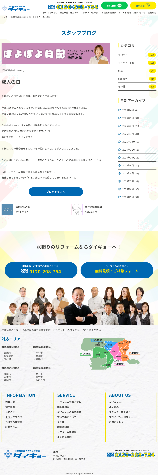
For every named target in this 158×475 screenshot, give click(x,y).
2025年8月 (128, 173)
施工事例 (74, 12)
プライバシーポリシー (121, 417)
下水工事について (66, 417)
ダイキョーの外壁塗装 (69, 412)
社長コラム (11, 427)
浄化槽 (60, 422)
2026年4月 (128, 110)
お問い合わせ (139, 12)
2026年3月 (128, 118)
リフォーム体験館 (66, 432)
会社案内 (152, 12)
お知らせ (10, 412)
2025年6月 (128, 189)
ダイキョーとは (50, 12)
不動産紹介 (63, 407)
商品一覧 (64, 12)
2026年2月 (128, 125)
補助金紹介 (63, 427)
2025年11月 (128, 149)
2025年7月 (128, 181)
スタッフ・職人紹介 (90, 12)
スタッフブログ (13, 417)
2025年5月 (128, 197)
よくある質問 (124, 12)
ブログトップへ (55, 192)
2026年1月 (128, 133)
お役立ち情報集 (109, 12)
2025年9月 (128, 165)
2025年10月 (128, 157)
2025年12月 (128, 141)
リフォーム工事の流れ (69, 402)
